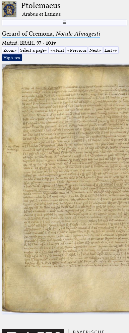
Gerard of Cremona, (51, 33)
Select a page (32, 50)
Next (94, 50)
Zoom (8, 50)
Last (108, 50)
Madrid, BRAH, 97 (21, 43)
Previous (78, 50)
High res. (12, 57)
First (60, 50)
